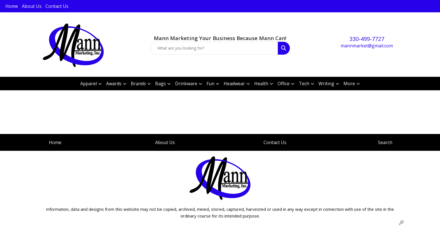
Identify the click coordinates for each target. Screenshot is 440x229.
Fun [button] (210, 83)
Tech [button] (304, 83)
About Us (32, 6)
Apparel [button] (88, 83)
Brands (138, 83)
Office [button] (284, 83)
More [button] (349, 83)
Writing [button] (326, 83)
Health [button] (261, 83)
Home (11, 6)
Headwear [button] (234, 83)
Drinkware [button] (186, 83)
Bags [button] (160, 83)
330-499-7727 (366, 39)
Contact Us (56, 6)
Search (385, 142)
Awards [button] (114, 83)
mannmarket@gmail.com (367, 46)
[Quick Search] (214, 48)
